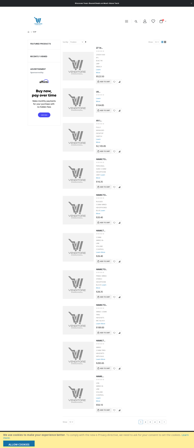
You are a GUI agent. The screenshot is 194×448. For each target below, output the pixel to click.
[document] (97, 440)
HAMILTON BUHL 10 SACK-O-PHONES (103, 321)
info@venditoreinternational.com (40, 429)
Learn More (101, 66)
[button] (114, 76)
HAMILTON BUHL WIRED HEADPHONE (104, 153)
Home (28, 31)
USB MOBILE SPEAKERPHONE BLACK (99, 86)
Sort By (65, 42)
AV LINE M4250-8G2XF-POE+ (100, 115)
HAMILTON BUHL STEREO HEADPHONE (102, 354)
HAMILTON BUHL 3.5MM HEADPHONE (103, 252)
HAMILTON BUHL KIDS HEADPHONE (104, 187)
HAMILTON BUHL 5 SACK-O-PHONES (103, 288)
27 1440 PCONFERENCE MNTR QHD (101, 48)
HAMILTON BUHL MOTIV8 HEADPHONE (103, 219)
